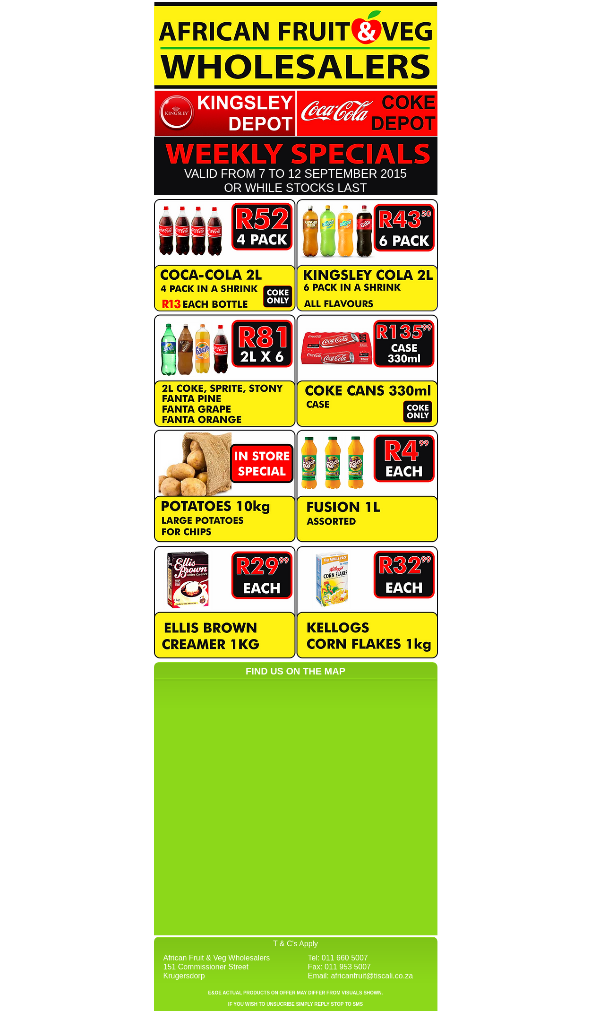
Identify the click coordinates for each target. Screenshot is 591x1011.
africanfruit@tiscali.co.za (372, 976)
